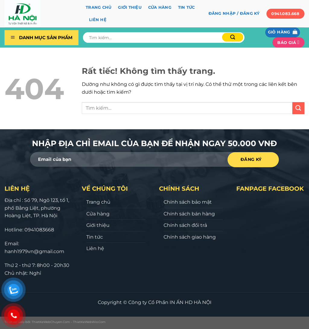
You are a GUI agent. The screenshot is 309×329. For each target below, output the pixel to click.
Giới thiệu (130, 7)
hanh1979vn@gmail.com (34, 251)
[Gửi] (232, 37)
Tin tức (186, 7)
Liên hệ (98, 19)
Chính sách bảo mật (188, 202)
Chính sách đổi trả (185, 225)
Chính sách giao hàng (190, 237)
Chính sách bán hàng (189, 214)
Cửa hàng (159, 7)
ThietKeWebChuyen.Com (51, 322)
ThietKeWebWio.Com (89, 322)
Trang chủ (98, 7)
